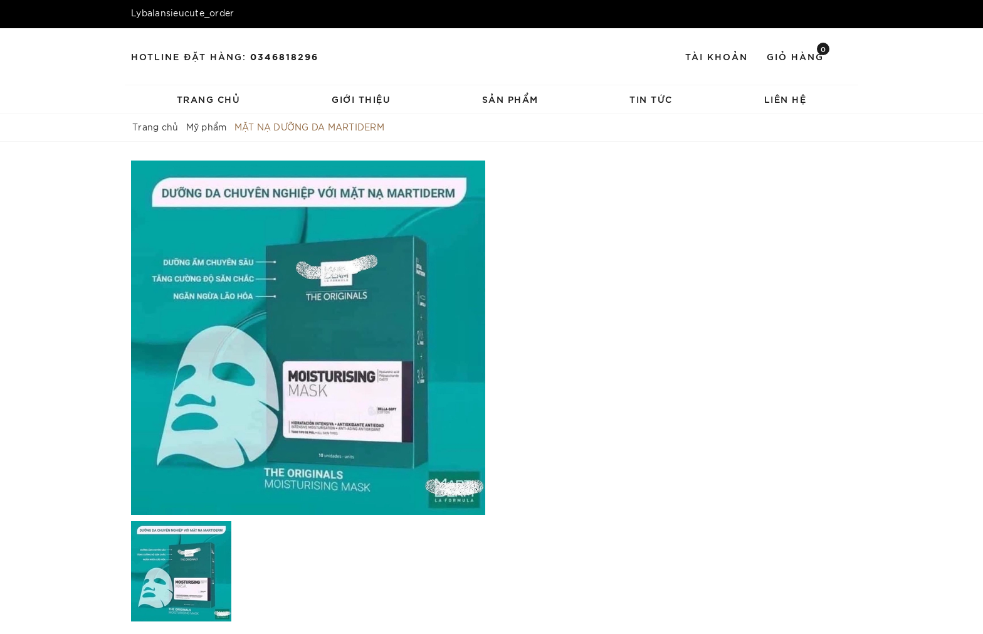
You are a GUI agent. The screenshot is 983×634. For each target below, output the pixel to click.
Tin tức (651, 99)
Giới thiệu (361, 99)
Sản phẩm (510, 99)
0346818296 (284, 56)
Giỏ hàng (798, 55)
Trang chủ (209, 99)
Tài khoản (716, 56)
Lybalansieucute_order (182, 12)
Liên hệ (785, 99)
